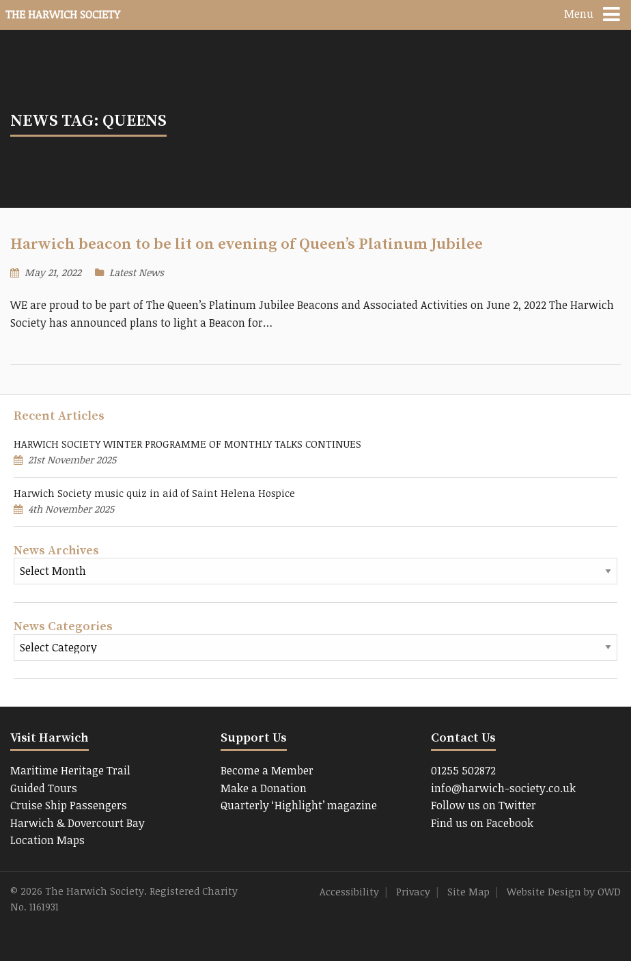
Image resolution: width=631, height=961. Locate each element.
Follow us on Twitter (483, 805)
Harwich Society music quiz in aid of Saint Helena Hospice (154, 493)
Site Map (468, 891)
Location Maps (47, 840)
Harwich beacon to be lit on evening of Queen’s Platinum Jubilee (246, 244)
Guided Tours (43, 788)
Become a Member (267, 770)
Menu (578, 13)
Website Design (544, 891)
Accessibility (349, 891)
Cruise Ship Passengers (68, 805)
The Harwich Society (62, 14)
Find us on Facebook (482, 822)
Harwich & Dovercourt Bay (77, 822)
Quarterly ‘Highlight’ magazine (299, 805)
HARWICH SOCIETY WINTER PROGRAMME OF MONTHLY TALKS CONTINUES (187, 443)
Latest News (136, 272)
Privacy (413, 891)
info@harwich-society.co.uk (503, 788)
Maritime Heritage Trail (70, 770)
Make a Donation (264, 788)
